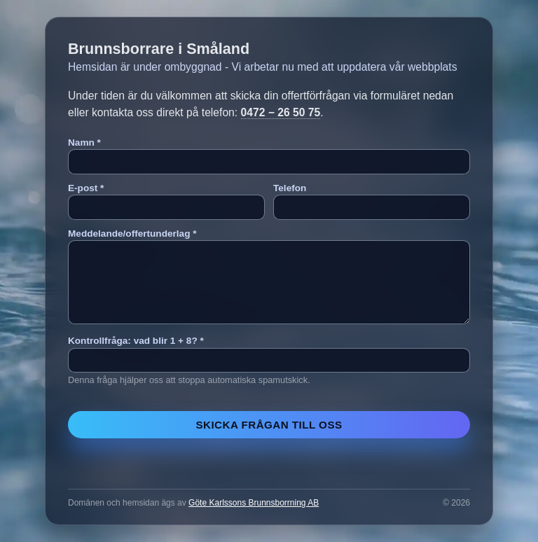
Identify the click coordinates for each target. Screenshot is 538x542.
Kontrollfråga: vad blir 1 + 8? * (136, 340)
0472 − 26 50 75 (281, 112)
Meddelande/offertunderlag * (132, 233)
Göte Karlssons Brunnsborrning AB (253, 503)
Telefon (289, 188)
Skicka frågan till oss (268, 425)
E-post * (86, 188)
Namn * (84, 142)
